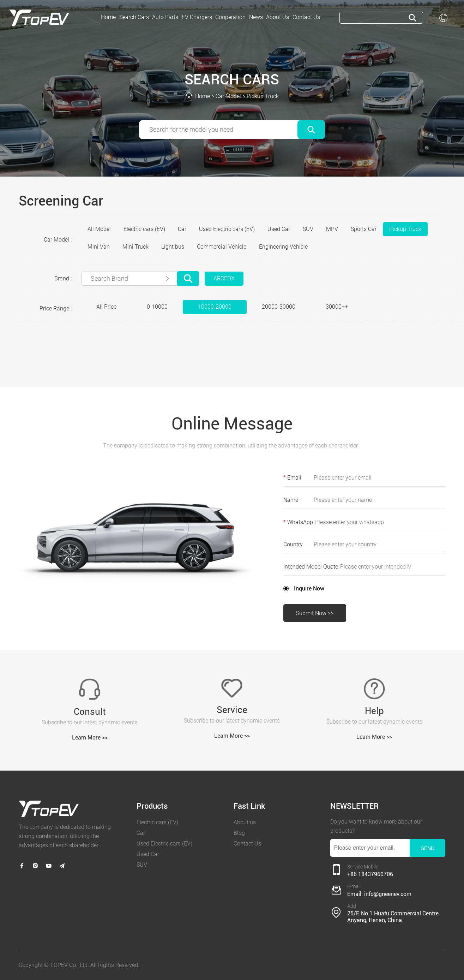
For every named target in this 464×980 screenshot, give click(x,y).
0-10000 (157, 306)
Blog (239, 833)
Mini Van (99, 246)
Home (202, 96)
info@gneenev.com (387, 894)
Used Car (278, 229)
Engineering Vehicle (283, 246)
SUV (308, 229)
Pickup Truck (263, 96)
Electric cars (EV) (144, 229)
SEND (427, 848)
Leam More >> (90, 737)
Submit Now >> (314, 613)
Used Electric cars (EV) (227, 229)
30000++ (337, 306)
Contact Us (247, 843)
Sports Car (363, 229)
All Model (99, 229)
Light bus (172, 246)
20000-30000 (278, 306)
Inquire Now (309, 588)
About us (245, 822)
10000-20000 (214, 306)
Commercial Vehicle (221, 246)
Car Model (228, 96)
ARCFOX (224, 278)
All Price (106, 306)
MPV (332, 229)
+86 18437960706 (370, 874)
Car (182, 229)
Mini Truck (135, 246)
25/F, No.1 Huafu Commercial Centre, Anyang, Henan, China (393, 916)
